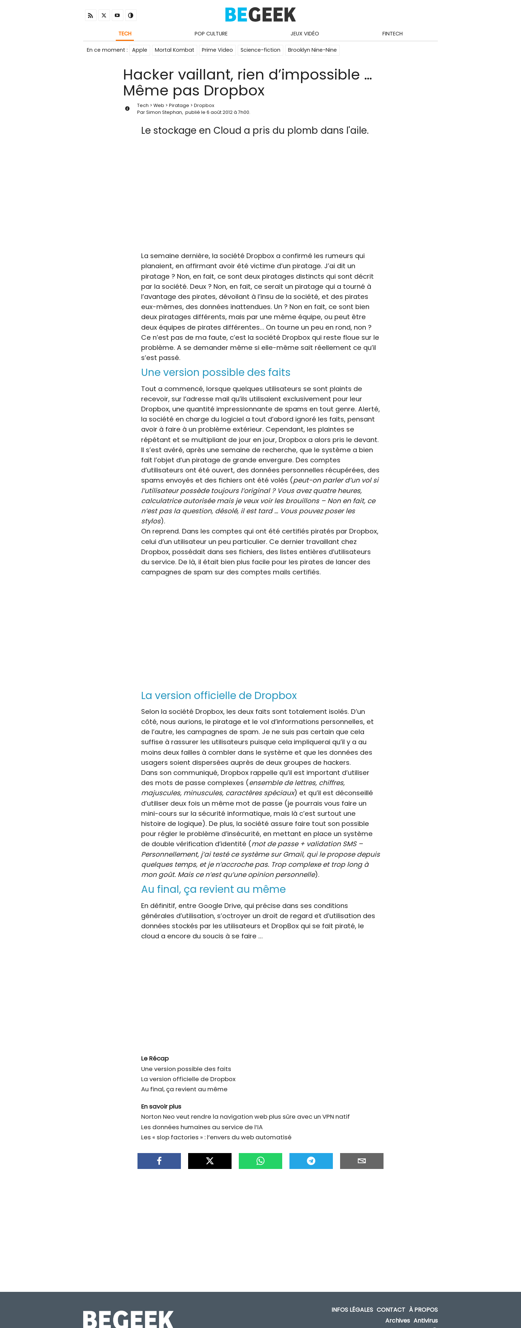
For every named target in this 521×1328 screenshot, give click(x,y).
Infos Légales (352, 1299)
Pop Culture (211, 33)
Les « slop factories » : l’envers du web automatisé (216, 1130)
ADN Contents (406, 1320)
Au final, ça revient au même (184, 1082)
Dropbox (204, 105)
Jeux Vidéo (305, 33)
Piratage (179, 105)
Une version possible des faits (186, 1061)
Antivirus (426, 1310)
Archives (397, 1310)
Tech (124, 33)
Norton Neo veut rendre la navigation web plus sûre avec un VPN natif (245, 1109)
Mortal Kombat (174, 49)
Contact (391, 1299)
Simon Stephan (164, 112)
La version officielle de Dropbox (188, 1071)
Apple (139, 49)
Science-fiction (260, 49)
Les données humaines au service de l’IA (202, 1119)
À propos (423, 1299)
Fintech (392, 33)
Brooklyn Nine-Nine (312, 49)
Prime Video (217, 49)
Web (158, 105)
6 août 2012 (220, 112)
